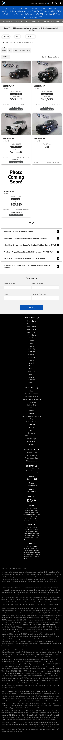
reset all (39, 37)
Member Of (30, 449)
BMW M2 (31, 349)
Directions (31, 425)
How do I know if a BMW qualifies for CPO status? (31, 258)
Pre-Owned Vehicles (31, 397)
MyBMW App (31, 439)
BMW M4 (31, 355)
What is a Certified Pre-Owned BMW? (31, 231)
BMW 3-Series (31, 324)
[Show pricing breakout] (16, 107)
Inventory (30, 318)
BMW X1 (31, 360)
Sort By (44, 57)
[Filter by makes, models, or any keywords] (31, 42)
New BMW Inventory (31, 394)
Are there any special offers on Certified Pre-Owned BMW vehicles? (31, 266)
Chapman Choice (31, 452)
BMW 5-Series (31, 329)
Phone (6, 294)
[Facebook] (27, 500)
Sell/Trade (31, 408)
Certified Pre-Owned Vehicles (31, 399)
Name (9, 284)
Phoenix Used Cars (31, 458)
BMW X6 (31, 374)
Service (31, 413)
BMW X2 (31, 363)
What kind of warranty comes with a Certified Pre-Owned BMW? (31, 245)
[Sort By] (55, 57)
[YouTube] (34, 500)
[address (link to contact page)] (52, 3)
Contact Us (31, 427)
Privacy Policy (31, 441)
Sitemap (31, 444)
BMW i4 (31, 338)
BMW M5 (31, 357)
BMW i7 (31, 343)
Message (39, 294)
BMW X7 (31, 377)
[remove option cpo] (30, 36)
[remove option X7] (17, 36)
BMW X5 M (31, 371)
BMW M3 (31, 352)
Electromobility (31, 405)
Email (37, 284)
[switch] (60, 3)
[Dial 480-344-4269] (56, 3)
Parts (31, 419)
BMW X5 (31, 369)
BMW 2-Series (31, 321)
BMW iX (31, 346)
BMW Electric (31, 402)
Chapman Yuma (31, 461)
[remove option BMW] (6, 36)
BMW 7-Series (31, 332)
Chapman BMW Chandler (37, 3)
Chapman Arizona (31, 455)
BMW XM (31, 380)
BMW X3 (31, 366)
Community (31, 433)
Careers (31, 430)
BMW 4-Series (32, 327)
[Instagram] (31, 500)
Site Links (30, 388)
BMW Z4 (31, 383)
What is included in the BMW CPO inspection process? (31, 238)
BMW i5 (31, 341)
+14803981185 (31, 492)
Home (31, 391)
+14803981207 (31, 485)
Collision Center (31, 422)
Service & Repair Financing (31, 416)
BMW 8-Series (31, 335)
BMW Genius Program (31, 436)
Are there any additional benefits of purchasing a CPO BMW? (31, 252)
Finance (31, 411)
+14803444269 (31, 479)
